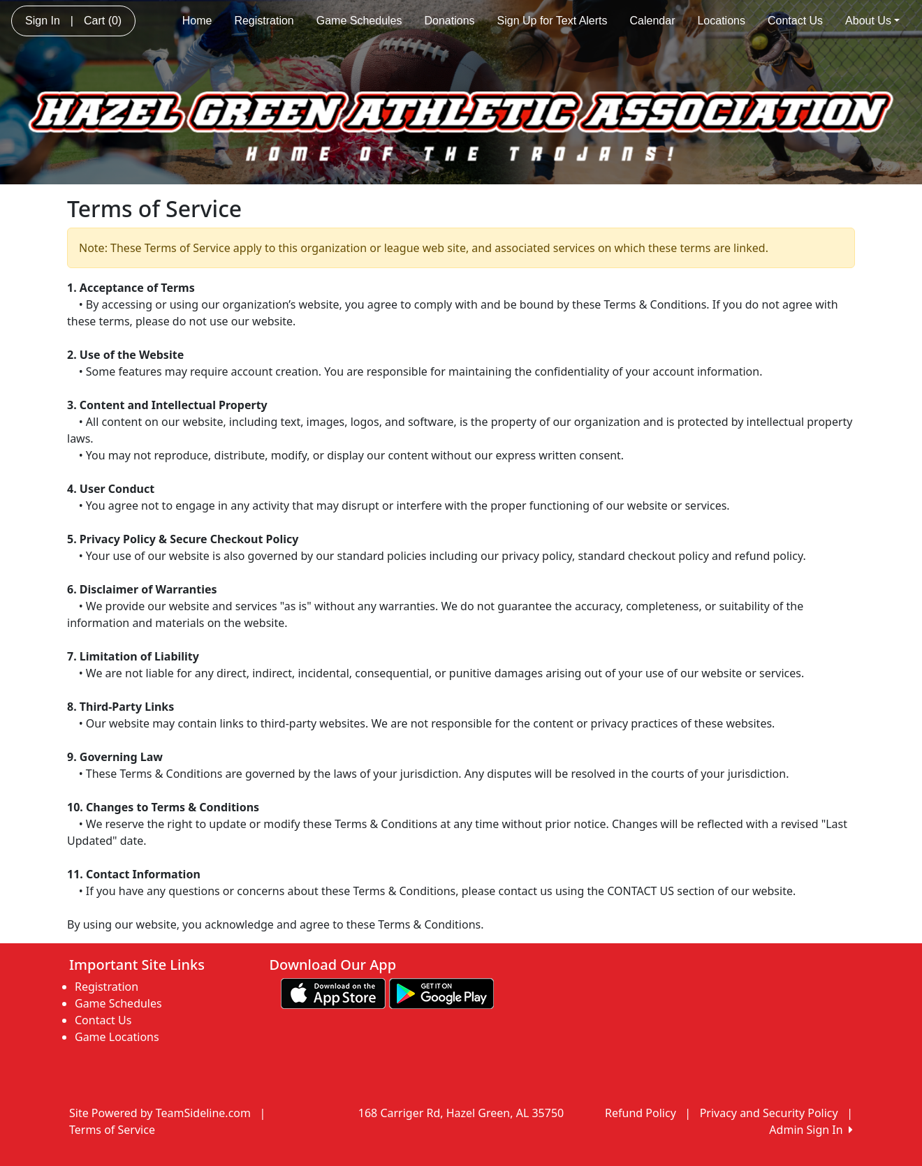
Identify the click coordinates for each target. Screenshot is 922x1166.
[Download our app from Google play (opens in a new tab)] (441, 993)
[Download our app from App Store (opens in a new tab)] (333, 993)
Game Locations (117, 1037)
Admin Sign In (811, 1129)
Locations (721, 21)
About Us (872, 21)
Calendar (652, 21)
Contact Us (795, 21)
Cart (103, 21)
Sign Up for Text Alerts (552, 21)
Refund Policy (640, 1113)
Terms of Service (112, 1129)
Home (197, 21)
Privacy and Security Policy (769, 1113)
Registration (263, 21)
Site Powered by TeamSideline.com (160, 1113)
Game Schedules (359, 21)
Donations (449, 21)
